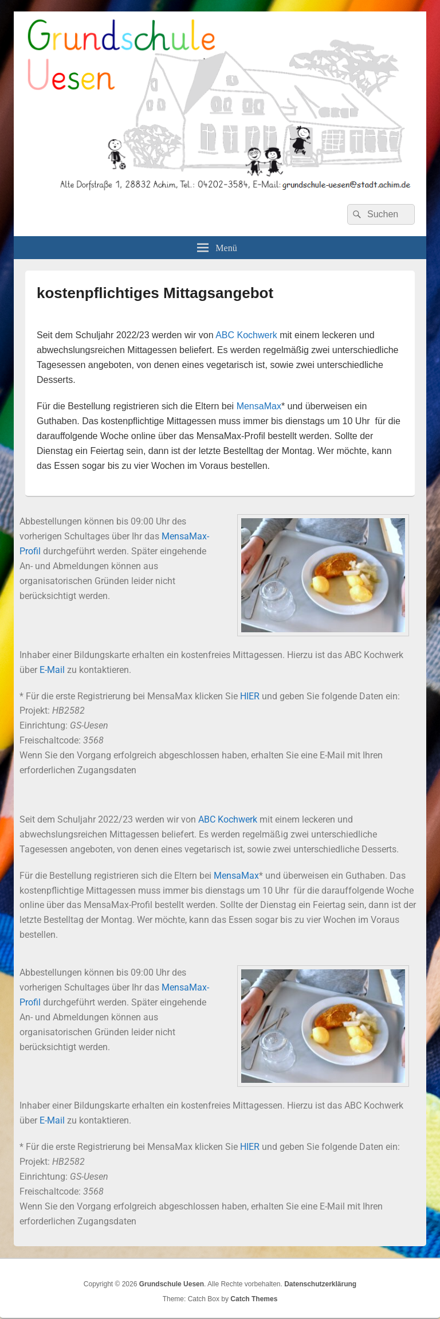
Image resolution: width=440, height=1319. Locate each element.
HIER (250, 696)
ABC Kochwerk (246, 335)
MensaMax (259, 406)
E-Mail (52, 669)
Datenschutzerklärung (320, 1284)
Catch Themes (253, 1299)
